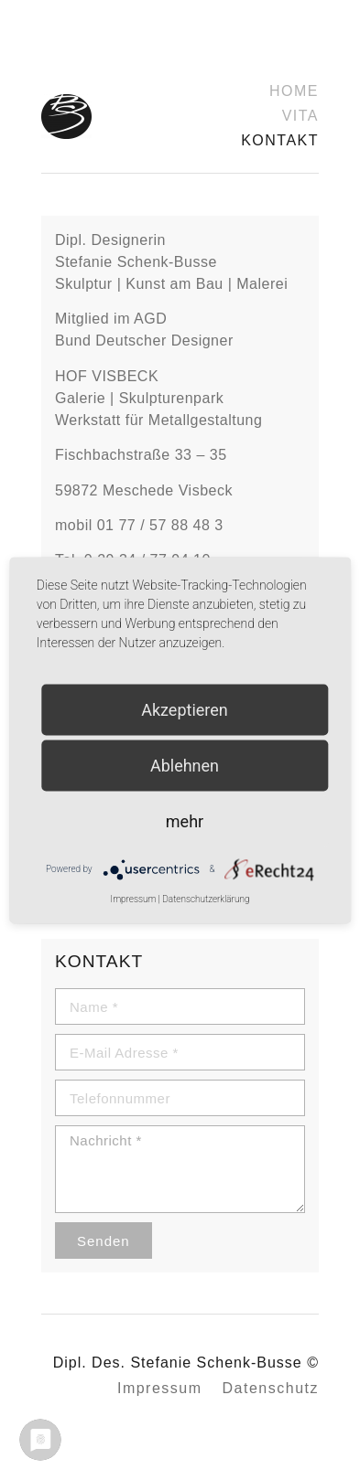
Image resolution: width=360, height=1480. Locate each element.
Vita (300, 115)
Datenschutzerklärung (205, 898)
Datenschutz (271, 1388)
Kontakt (280, 140)
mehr (184, 820)
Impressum (159, 1388)
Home (294, 91)
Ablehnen (184, 764)
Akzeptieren (184, 709)
